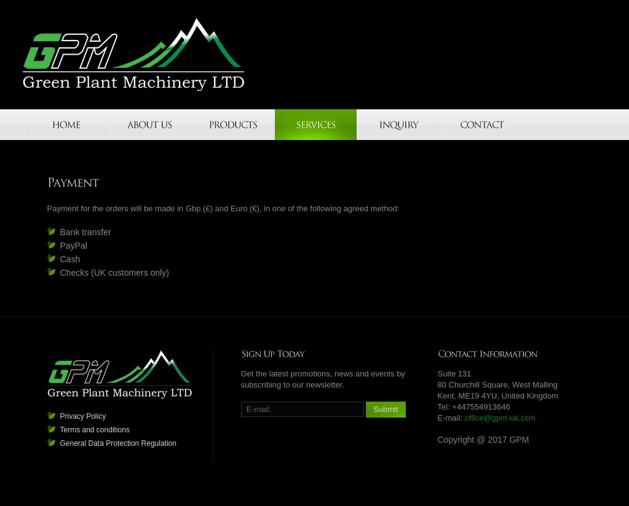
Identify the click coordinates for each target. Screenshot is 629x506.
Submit (385, 409)
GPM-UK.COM (134, 54)
